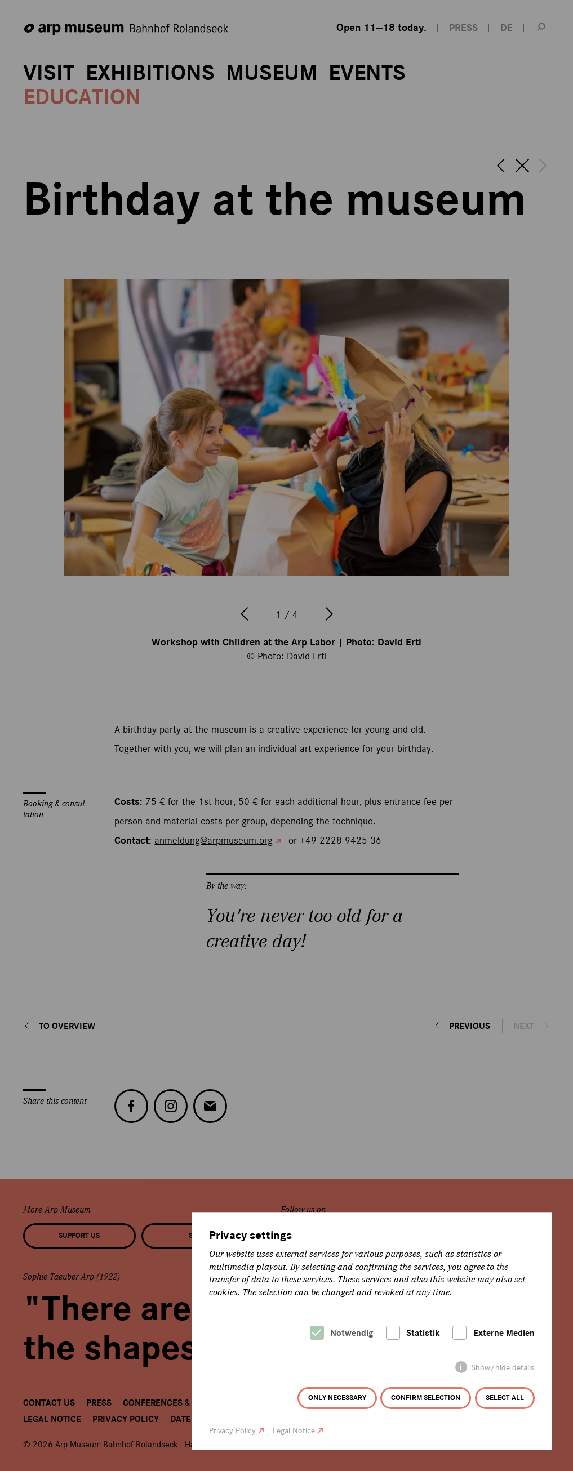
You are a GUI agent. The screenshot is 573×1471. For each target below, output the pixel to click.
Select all (505, 1397)
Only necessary (337, 1397)
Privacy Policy (232, 1431)
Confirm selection (425, 1397)
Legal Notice (294, 1431)
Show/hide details (503, 1367)
